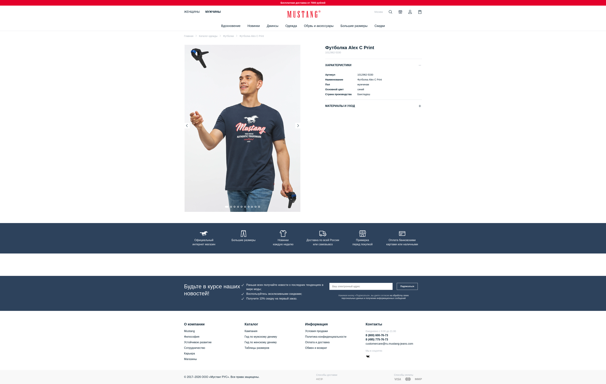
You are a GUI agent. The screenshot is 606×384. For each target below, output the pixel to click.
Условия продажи (316, 331)
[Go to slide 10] (259, 207)
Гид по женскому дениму (261, 342)
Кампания (251, 331)
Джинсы (272, 26)
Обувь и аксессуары (319, 26)
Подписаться (407, 286)
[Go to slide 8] (252, 207)
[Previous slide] (187, 125)
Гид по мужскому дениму (261, 336)
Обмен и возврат (316, 347)
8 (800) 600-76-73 (377, 335)
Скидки (380, 26)
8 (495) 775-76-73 (377, 339)
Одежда (291, 26)
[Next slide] (298, 125)
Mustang (189, 331)
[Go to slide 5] (241, 207)
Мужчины (213, 11)
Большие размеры (353, 26)
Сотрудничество (194, 347)
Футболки (228, 36)
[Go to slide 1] (226, 207)
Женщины (192, 11)
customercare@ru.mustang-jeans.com (389, 343)
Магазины (190, 359)
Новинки (253, 26)
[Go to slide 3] (234, 207)
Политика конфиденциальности (325, 336)
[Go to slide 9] (255, 207)
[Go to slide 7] (248, 207)
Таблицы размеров (257, 347)
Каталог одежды (208, 36)
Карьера (189, 353)
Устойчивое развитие (198, 342)
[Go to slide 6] (245, 207)
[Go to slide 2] (231, 207)
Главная (188, 36)
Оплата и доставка (317, 342)
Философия (191, 336)
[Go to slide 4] (238, 207)
